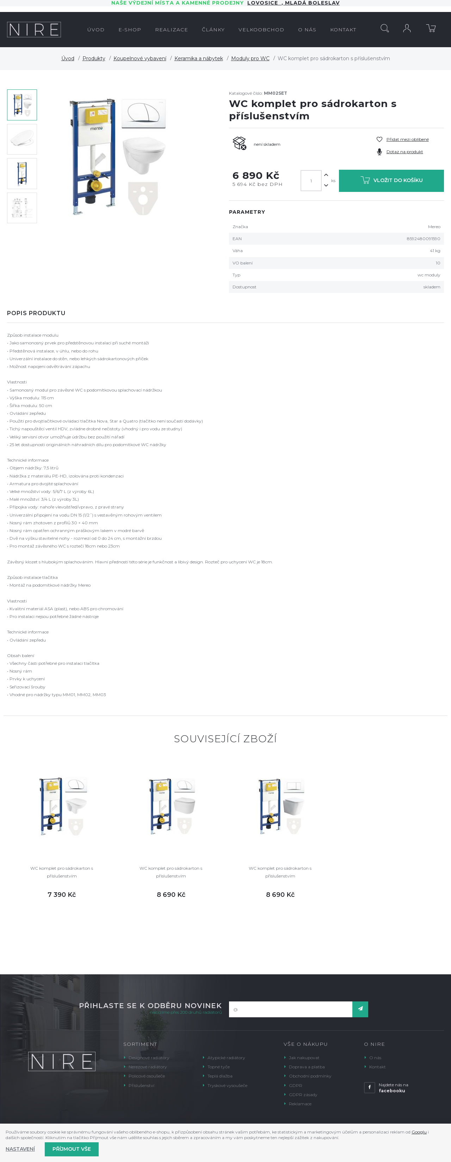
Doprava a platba (307, 1066)
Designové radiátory (149, 1057)
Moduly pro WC (250, 58)
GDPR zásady (303, 1094)
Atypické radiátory (226, 1057)
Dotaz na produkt (405, 151)
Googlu (419, 1132)
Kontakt (377, 1066)
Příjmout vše (71, 1149)
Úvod (67, 58)
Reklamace (300, 1103)
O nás (375, 1057)
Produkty (93, 58)
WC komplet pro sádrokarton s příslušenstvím (61, 872)
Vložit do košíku (391, 181)
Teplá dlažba (220, 1076)
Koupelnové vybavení (139, 58)
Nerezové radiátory (148, 1066)
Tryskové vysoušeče (227, 1085)
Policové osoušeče (147, 1076)
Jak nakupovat (304, 1057)
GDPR (295, 1085)
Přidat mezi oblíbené (408, 139)
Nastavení (20, 1149)
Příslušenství (141, 1085)
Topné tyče (219, 1066)
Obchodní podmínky (310, 1076)
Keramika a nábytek (198, 58)
